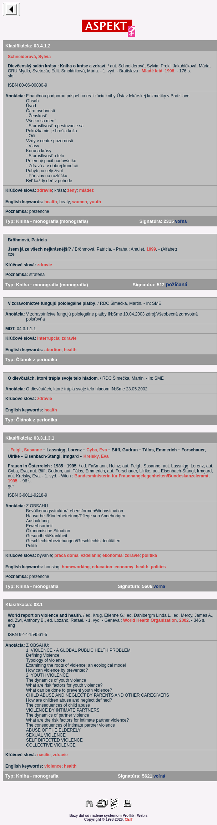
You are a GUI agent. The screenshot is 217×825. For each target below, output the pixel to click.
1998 (170, 70)
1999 (151, 249)
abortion (52, 349)
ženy (72, 190)
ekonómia (112, 555)
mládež (86, 190)
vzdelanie (90, 555)
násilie (43, 754)
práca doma (66, 555)
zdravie (44, 190)
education (102, 566)
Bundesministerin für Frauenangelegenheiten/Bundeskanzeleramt (141, 475)
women (79, 201)
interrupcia (48, 338)
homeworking (76, 566)
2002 (184, 620)
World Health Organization (150, 620)
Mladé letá (152, 70)
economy (124, 566)
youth (95, 201)
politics (158, 566)
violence (52, 766)
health (50, 201)
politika (149, 555)
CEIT (129, 819)
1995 (12, 480)
